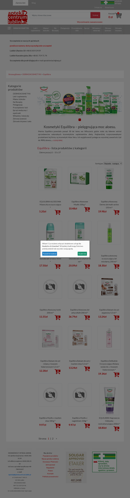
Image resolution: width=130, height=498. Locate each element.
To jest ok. (82, 254)
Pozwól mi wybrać (49, 254)
